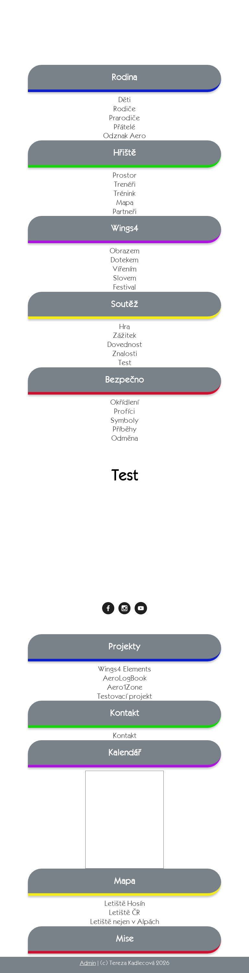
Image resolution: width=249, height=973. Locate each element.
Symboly (124, 420)
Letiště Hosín (124, 903)
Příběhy (124, 429)
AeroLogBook (125, 678)
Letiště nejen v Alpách (124, 922)
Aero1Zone (124, 687)
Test (124, 363)
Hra (124, 327)
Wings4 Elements (124, 669)
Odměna (124, 438)
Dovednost (124, 344)
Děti (124, 100)
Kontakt (124, 735)
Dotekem (124, 260)
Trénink (124, 193)
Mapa (124, 202)
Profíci (124, 411)
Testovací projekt (124, 696)
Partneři (124, 212)
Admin (88, 963)
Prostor (124, 175)
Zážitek (124, 335)
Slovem (124, 278)
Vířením (124, 269)
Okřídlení (124, 402)
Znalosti (124, 354)
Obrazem (124, 251)
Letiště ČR (124, 912)
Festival (124, 287)
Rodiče (124, 109)
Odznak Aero (124, 136)
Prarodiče (124, 118)
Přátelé (124, 127)
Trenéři (125, 184)
